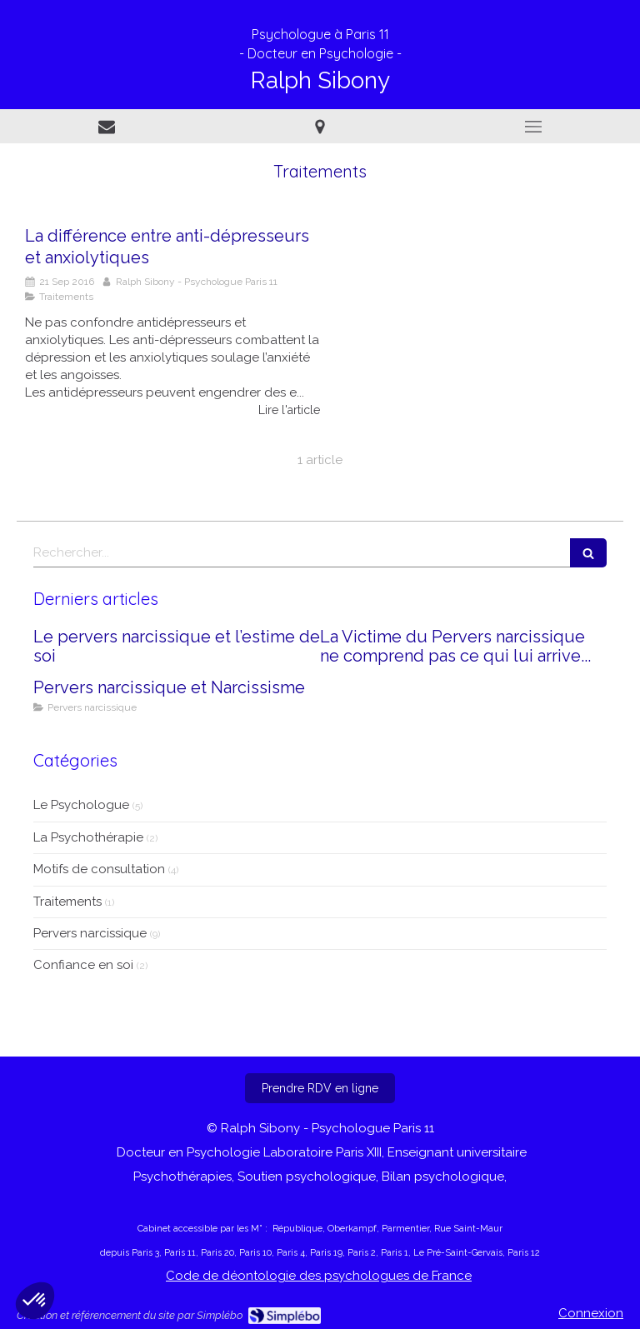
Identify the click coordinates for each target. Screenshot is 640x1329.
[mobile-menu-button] (533, 126)
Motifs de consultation (99, 869)
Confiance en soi (83, 964)
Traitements (67, 901)
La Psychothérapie (88, 837)
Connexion (590, 1313)
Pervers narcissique (90, 933)
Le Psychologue (81, 804)
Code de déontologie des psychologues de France (319, 1275)
